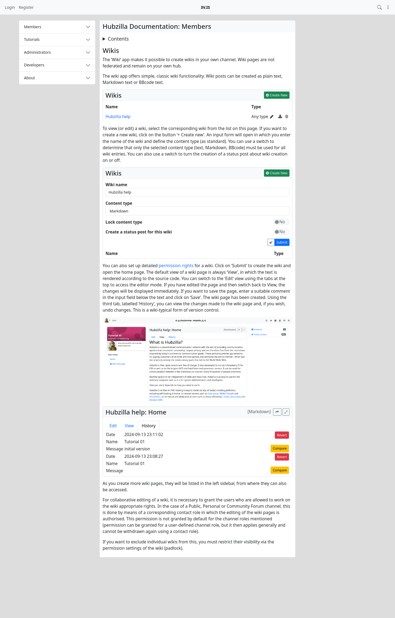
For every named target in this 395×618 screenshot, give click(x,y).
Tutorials (32, 39)
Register (26, 7)
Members (32, 26)
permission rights (176, 266)
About (29, 77)
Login (10, 7)
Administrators (37, 52)
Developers (34, 64)
